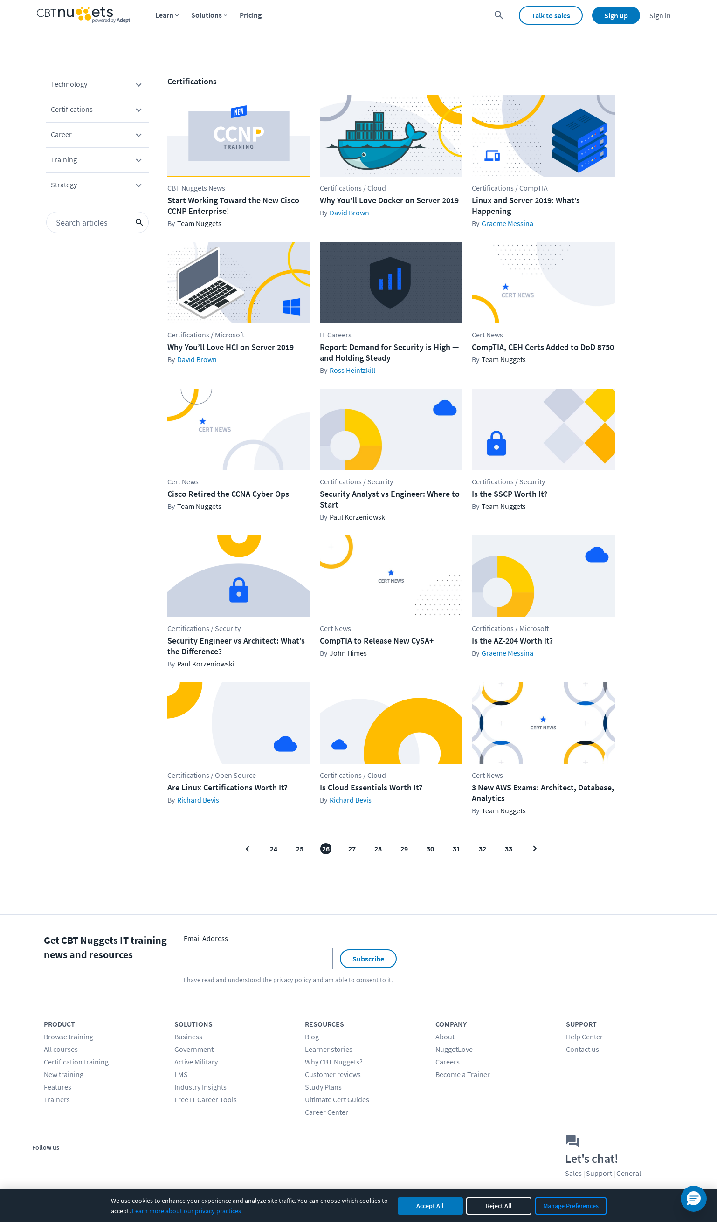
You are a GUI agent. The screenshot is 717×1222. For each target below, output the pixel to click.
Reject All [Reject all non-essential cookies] (499, 1205)
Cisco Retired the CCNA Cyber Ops (228, 493)
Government (194, 1049)
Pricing (251, 15)
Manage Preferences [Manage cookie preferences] (571, 1205)
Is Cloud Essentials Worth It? (371, 787)
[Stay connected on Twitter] (63, 1163)
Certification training (76, 1061)
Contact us (582, 1049)
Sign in (660, 15)
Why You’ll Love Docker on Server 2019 (389, 200)
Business (188, 1036)
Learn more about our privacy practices (186, 1211)
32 (482, 848)
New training (63, 1074)
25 (299, 848)
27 (352, 848)
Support (599, 1173)
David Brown (349, 212)
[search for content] (499, 15)
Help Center (584, 1036)
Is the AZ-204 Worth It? (512, 640)
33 (508, 848)
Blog (312, 1036)
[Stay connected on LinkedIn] (105, 1163)
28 (378, 848)
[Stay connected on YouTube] (84, 1163)
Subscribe (368, 958)
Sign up (616, 15)
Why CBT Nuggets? (334, 1061)
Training (97, 161)
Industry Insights (200, 1087)
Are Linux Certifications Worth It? (227, 787)
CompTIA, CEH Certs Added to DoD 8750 (543, 347)
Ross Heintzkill (352, 370)
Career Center (326, 1112)
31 (456, 848)
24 (273, 848)
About (445, 1036)
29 (404, 848)
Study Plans (323, 1087)
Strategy (97, 186)
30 (430, 848)
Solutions (206, 15)
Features (57, 1087)
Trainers (57, 1099)
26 (326, 848)
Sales (573, 1173)
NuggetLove (454, 1049)
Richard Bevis (198, 799)
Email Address (206, 938)
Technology (97, 85)
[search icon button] (139, 222)
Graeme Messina (507, 223)
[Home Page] (83, 15)
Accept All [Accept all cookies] (430, 1205)
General (628, 1173)
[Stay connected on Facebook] (42, 1163)
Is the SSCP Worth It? (509, 493)
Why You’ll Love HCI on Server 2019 (230, 347)
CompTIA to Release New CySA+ (377, 640)
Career (97, 136)
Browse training (68, 1036)
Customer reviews (333, 1074)
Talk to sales (550, 15)
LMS (181, 1074)
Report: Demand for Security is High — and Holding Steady (389, 352)
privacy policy (292, 979)
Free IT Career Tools (205, 1099)
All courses (61, 1049)
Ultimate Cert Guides (337, 1099)
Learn (164, 15)
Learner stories (328, 1049)
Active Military (196, 1061)
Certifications (97, 110)
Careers (447, 1061)
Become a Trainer (462, 1074)
